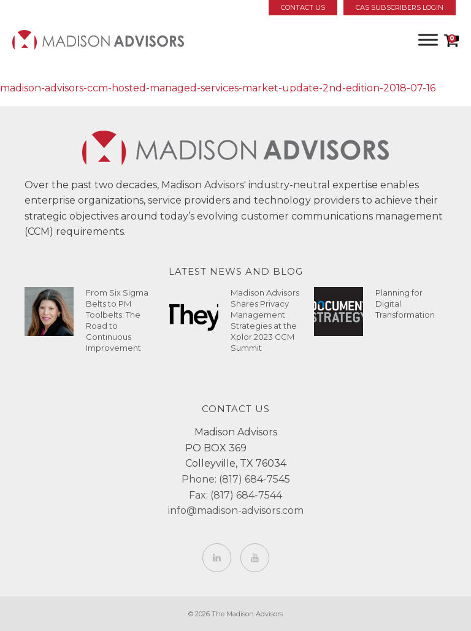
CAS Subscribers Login (399, 7)
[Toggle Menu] (428, 39)
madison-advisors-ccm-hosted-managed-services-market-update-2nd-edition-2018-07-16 (217, 88)
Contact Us (303, 7)
